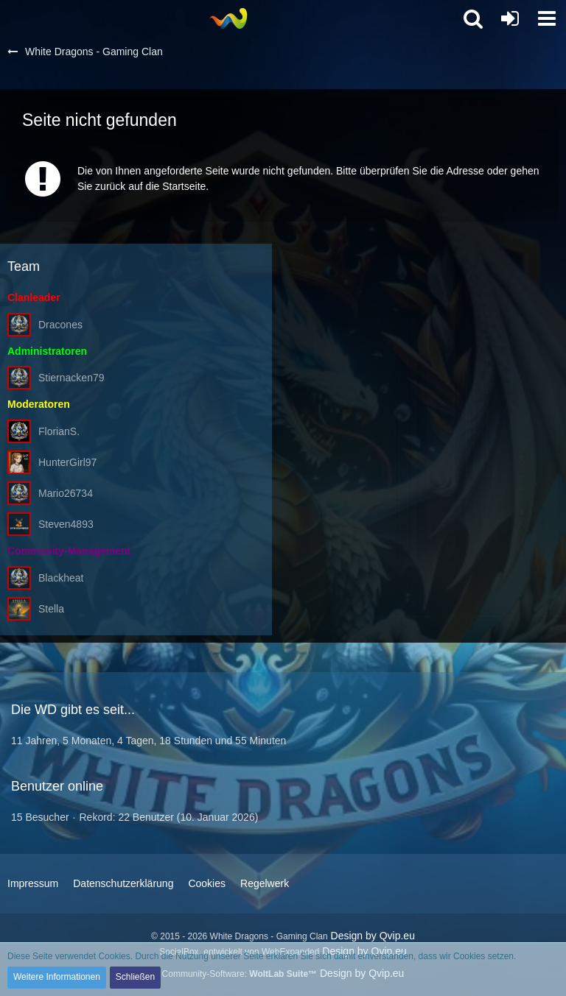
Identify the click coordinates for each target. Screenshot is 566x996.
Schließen (135, 977)
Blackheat (60, 578)
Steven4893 (66, 524)
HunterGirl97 (67, 462)
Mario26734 (65, 493)
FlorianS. (59, 431)
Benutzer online (57, 786)
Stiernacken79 (71, 378)
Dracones (60, 325)
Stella (51, 609)
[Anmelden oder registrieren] (510, 18)
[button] (547, 18)
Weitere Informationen (56, 977)
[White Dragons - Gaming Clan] (228, 18)
